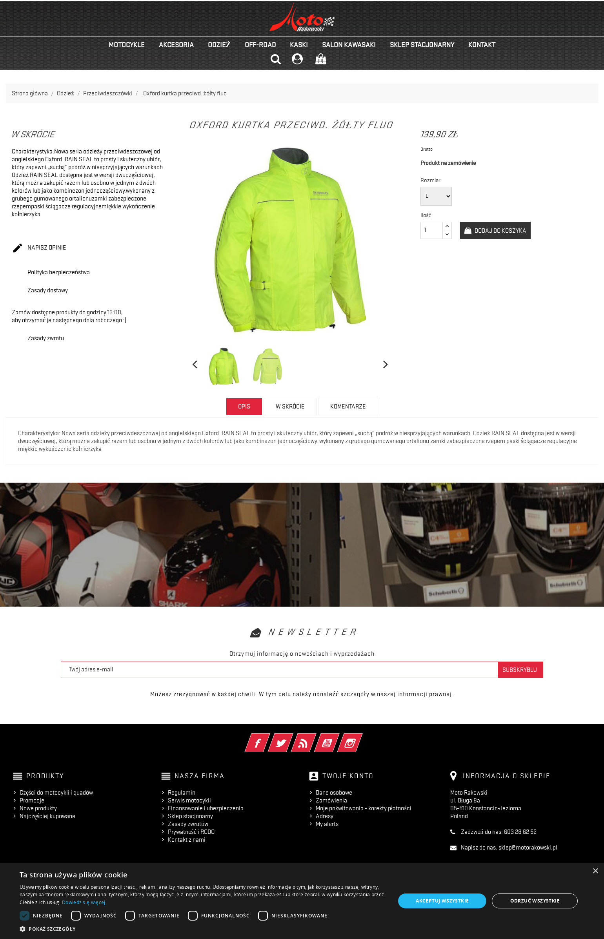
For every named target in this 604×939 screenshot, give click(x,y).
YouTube (337, 737)
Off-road (260, 45)
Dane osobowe (334, 792)
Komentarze (348, 406)
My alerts (327, 824)
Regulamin (181, 792)
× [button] (595, 871)
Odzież (219, 45)
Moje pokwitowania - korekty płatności (363, 808)
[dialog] (302, 901)
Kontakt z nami (187, 839)
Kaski (299, 45)
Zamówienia (331, 800)
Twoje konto (348, 776)
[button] (202, 929)
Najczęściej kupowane (47, 816)
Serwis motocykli (189, 800)
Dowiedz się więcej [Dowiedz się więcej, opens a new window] (83, 902)
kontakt (481, 45)
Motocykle (127, 45)
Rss (314, 737)
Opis (244, 406)
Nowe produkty (38, 808)
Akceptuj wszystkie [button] (442, 900)
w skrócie (290, 406)
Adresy (324, 816)
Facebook (268, 737)
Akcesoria (176, 45)
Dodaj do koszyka (499, 230)
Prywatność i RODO (191, 831)
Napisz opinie (39, 248)
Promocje (32, 800)
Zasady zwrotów (188, 824)
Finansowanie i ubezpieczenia (206, 808)
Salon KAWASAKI (349, 45)
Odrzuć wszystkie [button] (535, 900)
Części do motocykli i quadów (56, 792)
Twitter (291, 737)
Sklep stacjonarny (422, 45)
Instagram (360, 737)
